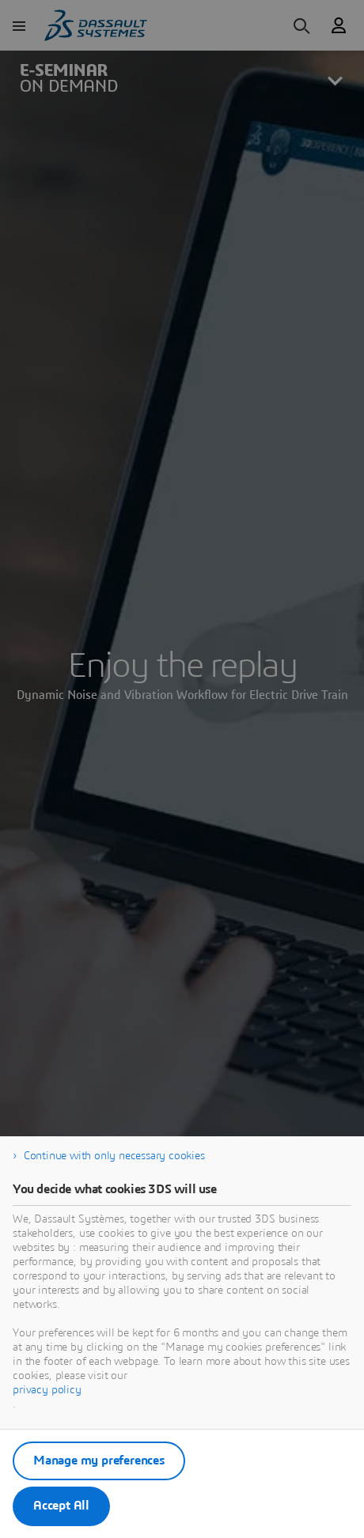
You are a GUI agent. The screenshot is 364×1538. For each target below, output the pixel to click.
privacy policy (47, 1390)
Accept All (61, 1505)
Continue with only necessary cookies (114, 1156)
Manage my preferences (99, 1460)
